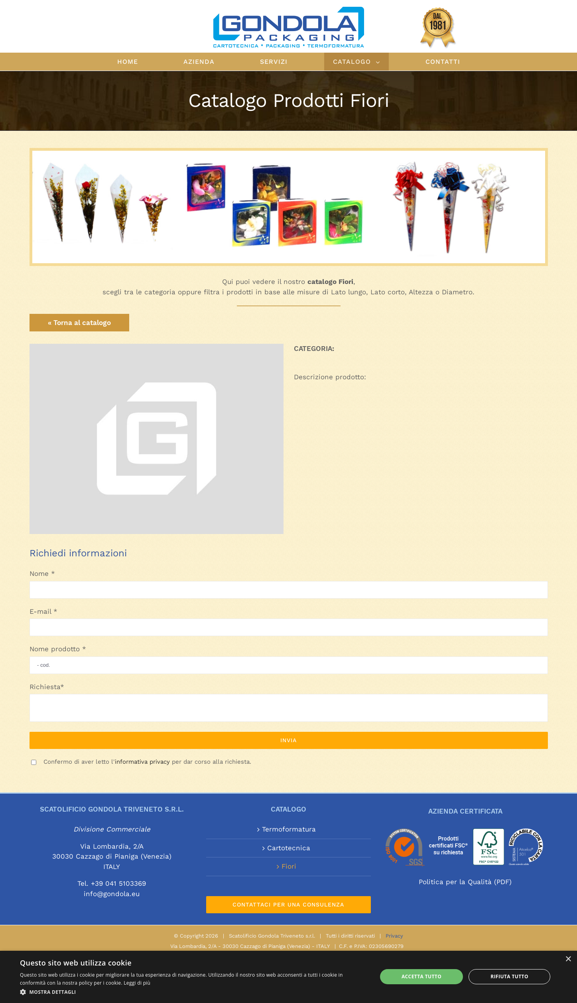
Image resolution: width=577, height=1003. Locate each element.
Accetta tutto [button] (421, 976)
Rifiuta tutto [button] (509, 976)
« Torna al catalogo (79, 323)
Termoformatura (289, 829)
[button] (193, 992)
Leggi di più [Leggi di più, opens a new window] (137, 982)
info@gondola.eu (112, 894)
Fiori (289, 866)
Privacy (394, 936)
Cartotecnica (288, 848)
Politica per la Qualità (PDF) (465, 882)
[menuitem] (141, 62)
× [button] (568, 959)
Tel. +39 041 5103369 (111, 883)
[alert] (288, 977)
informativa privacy (142, 761)
